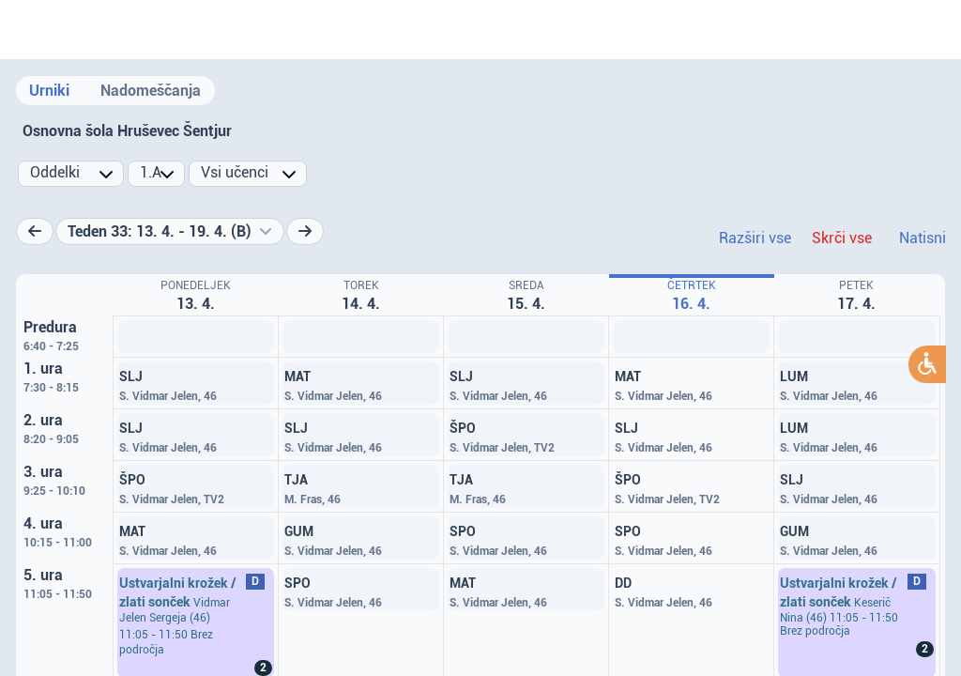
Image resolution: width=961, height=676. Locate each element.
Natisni (922, 238)
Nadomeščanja (150, 91)
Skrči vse (842, 238)
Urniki (49, 91)
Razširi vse (755, 238)
